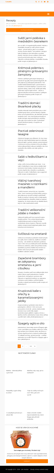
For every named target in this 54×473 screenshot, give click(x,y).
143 (31, 346)
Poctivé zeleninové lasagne (31, 132)
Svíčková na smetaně (32, 233)
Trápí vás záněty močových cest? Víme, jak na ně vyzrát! (35, 393)
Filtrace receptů (27, 30)
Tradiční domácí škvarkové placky (29, 104)
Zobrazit (27, 461)
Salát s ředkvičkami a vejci (32, 158)
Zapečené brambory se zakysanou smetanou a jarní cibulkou (32, 263)
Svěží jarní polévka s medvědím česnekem (33, 39)
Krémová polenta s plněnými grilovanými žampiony (33, 71)
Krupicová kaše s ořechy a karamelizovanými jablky (30, 296)
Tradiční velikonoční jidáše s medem (31, 211)
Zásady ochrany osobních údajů (39, 469)
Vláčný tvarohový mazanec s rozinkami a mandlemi (32, 184)
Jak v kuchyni (24, 469)
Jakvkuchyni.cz (18, 26)
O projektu (8, 1)
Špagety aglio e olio (31, 323)
